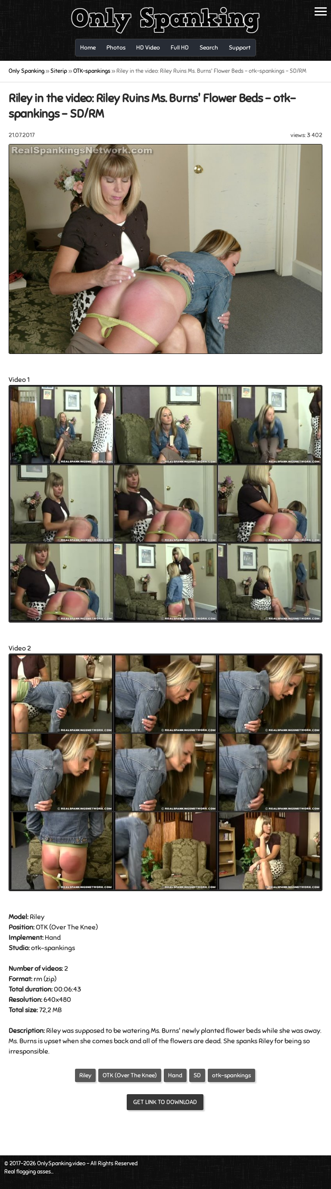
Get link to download (165, 1102)
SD (197, 1075)
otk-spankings (231, 1075)
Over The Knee (73, 927)
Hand (53, 937)
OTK (42, 927)
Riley (85, 1075)
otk (36, 948)
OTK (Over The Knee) (130, 1075)
